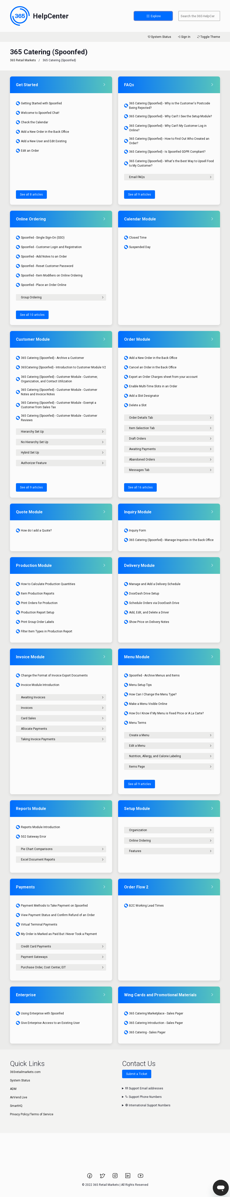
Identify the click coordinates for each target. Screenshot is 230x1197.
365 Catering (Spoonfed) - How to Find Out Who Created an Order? (166, 141)
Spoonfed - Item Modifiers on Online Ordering (49, 275)
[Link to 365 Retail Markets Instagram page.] (115, 1177)
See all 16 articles (140, 487)
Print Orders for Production (37, 603)
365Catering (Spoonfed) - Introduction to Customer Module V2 (61, 367)
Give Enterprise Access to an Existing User (48, 1023)
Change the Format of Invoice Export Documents (52, 675)
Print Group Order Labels (35, 622)
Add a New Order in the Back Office (42, 132)
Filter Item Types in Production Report (44, 631)
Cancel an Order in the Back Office (150, 367)
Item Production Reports (35, 594)
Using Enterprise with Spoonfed (40, 1013)
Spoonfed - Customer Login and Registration (49, 247)
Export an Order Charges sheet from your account (161, 377)
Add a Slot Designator (141, 396)
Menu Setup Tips (138, 685)
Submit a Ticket (136, 1074)
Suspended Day (137, 247)
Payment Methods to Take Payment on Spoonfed (52, 906)
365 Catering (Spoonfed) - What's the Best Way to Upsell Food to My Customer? (169, 163)
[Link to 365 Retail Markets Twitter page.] (102, 1177)
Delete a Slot (135, 405)
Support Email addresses (144, 1088)
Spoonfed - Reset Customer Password (44, 266)
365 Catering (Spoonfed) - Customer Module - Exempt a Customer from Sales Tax (56, 405)
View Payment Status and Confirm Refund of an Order (55, 915)
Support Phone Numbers (143, 1097)
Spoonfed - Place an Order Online (41, 285)
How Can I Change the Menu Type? (150, 694)
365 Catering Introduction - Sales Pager (153, 1023)
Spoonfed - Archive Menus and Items (152, 675)
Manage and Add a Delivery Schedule (152, 584)
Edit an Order (27, 151)
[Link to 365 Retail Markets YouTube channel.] (141, 1177)
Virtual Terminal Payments (36, 925)
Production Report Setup (35, 612)
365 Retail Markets (23, 60)
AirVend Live (18, 1097)
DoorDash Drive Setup (141, 594)
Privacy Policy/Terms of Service (31, 1114)
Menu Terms (135, 723)
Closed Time (135, 238)
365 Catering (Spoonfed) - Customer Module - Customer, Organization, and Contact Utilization (57, 379)
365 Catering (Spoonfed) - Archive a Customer (50, 358)
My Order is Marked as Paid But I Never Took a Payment (56, 934)
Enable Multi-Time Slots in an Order (150, 386)
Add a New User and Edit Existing (41, 141)
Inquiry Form (135, 530)
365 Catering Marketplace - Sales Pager (153, 1013)
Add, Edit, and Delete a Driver (146, 612)
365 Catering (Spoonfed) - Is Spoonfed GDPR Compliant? (164, 152)
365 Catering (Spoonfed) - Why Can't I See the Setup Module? (168, 116)
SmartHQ (16, 1106)
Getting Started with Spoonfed (39, 103)
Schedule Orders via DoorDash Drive (151, 603)
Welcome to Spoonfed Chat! (37, 113)
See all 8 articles (31, 194)
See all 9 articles (139, 194)
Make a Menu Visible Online (145, 704)
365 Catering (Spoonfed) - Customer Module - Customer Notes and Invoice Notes (56, 392)
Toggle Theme (208, 37)
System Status (159, 37)
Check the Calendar (32, 122)
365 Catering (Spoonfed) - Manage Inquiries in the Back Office (169, 540)
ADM (13, 1089)
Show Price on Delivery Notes (146, 622)
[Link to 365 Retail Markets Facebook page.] (90, 1177)
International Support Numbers (147, 1105)
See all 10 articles (32, 315)
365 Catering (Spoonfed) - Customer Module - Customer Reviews (56, 418)
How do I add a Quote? (34, 530)
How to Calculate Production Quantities (45, 584)
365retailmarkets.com (25, 1072)
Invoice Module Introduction (37, 685)
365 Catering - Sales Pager (144, 1032)
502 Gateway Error (31, 837)
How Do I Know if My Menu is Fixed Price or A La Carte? (164, 713)
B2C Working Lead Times (144, 906)
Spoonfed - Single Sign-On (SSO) (40, 238)
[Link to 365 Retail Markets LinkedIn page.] (128, 1177)
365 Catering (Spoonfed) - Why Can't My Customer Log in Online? (165, 128)
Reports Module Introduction (38, 827)
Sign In (183, 37)
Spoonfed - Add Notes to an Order (41, 257)
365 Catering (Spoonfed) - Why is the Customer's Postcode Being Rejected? (167, 106)
